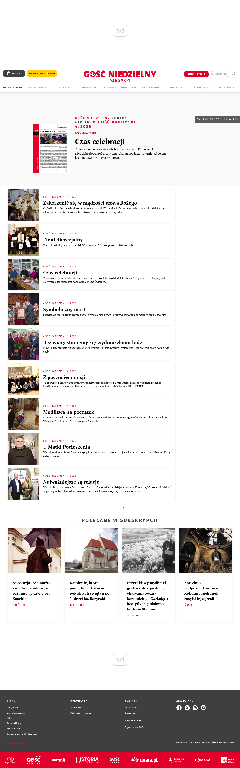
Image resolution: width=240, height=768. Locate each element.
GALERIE (63, 87)
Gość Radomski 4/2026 (105, 122)
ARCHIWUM (89, 87)
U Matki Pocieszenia (66, 447)
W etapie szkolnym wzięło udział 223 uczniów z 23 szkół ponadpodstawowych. (88, 245)
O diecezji (201, 87)
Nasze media (151, 87)
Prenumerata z (42, 73)
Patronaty (227, 87)
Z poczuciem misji (64, 377)
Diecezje (176, 87)
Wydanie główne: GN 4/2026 (217, 119)
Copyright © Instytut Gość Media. (192, 742)
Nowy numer (12, 87)
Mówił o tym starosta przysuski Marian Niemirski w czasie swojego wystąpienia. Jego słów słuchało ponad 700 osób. (106, 349)
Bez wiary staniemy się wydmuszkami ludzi (93, 342)
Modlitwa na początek (68, 412)
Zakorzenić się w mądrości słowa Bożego (90, 203)
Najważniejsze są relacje (71, 481)
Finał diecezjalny (63, 239)
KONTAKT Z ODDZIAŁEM (120, 87)
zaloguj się (219, 74)
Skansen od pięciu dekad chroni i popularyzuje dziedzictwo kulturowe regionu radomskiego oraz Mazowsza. (105, 315)
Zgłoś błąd (15, 742)
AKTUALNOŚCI (38, 87)
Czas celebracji (99, 141)
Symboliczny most (64, 309)
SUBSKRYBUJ (196, 74)
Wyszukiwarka (233, 73)
